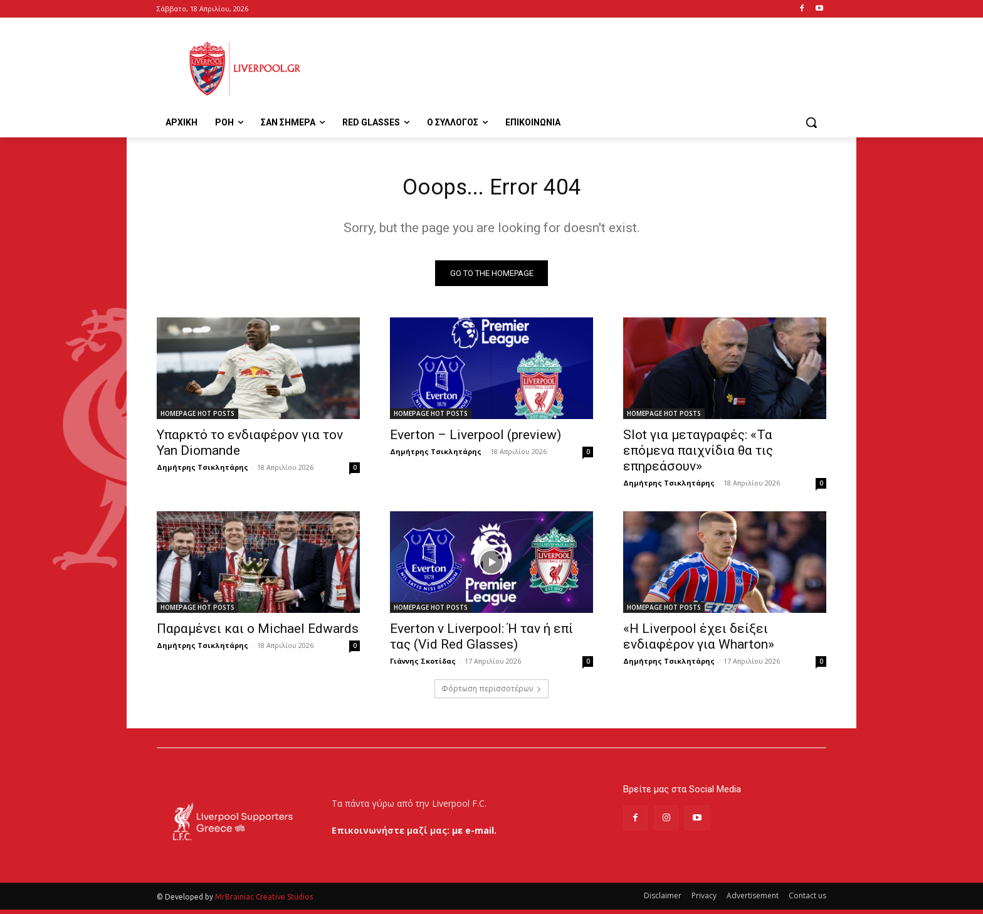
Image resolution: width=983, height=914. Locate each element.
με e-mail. (474, 835)
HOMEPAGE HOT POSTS (197, 417)
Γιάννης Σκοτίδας (423, 665)
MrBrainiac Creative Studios (264, 901)
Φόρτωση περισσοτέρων (491, 693)
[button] (811, 122)
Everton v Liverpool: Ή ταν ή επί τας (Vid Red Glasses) (481, 640)
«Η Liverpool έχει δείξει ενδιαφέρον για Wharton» (698, 640)
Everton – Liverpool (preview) (475, 439)
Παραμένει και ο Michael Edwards (258, 632)
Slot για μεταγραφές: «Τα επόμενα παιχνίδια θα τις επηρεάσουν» (698, 455)
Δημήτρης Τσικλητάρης (202, 471)
